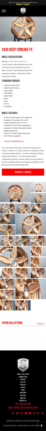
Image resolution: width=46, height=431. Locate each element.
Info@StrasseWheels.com (26, 407)
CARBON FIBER (23, 377)
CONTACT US (23, 401)
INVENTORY (23, 393)
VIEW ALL (40, 324)
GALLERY (23, 382)
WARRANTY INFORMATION (15, 421)
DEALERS (23, 395)
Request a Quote (23, 4)
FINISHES (23, 379)
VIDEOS (23, 387)
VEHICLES (23, 385)
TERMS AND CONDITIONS (31, 421)
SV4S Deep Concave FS (18, 61)
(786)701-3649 (25, 403)
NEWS (23, 390)
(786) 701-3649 (14, 2)
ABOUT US (23, 398)
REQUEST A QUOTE (23, 172)
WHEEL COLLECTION (23, 374)
